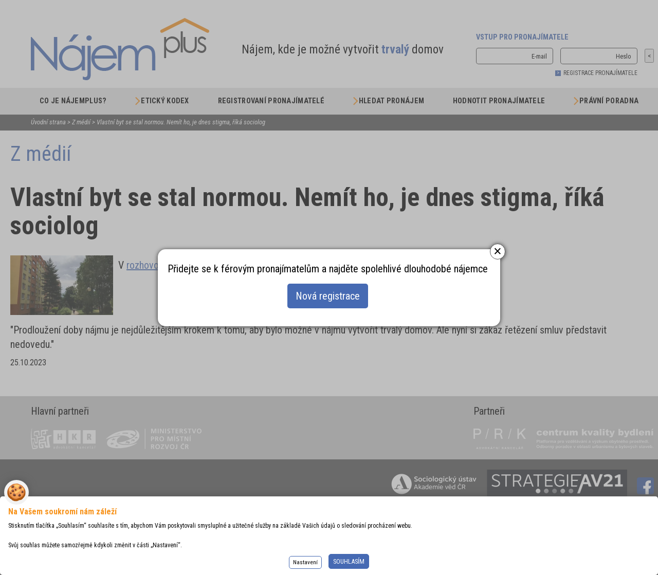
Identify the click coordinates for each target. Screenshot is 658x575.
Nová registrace (328, 296)
